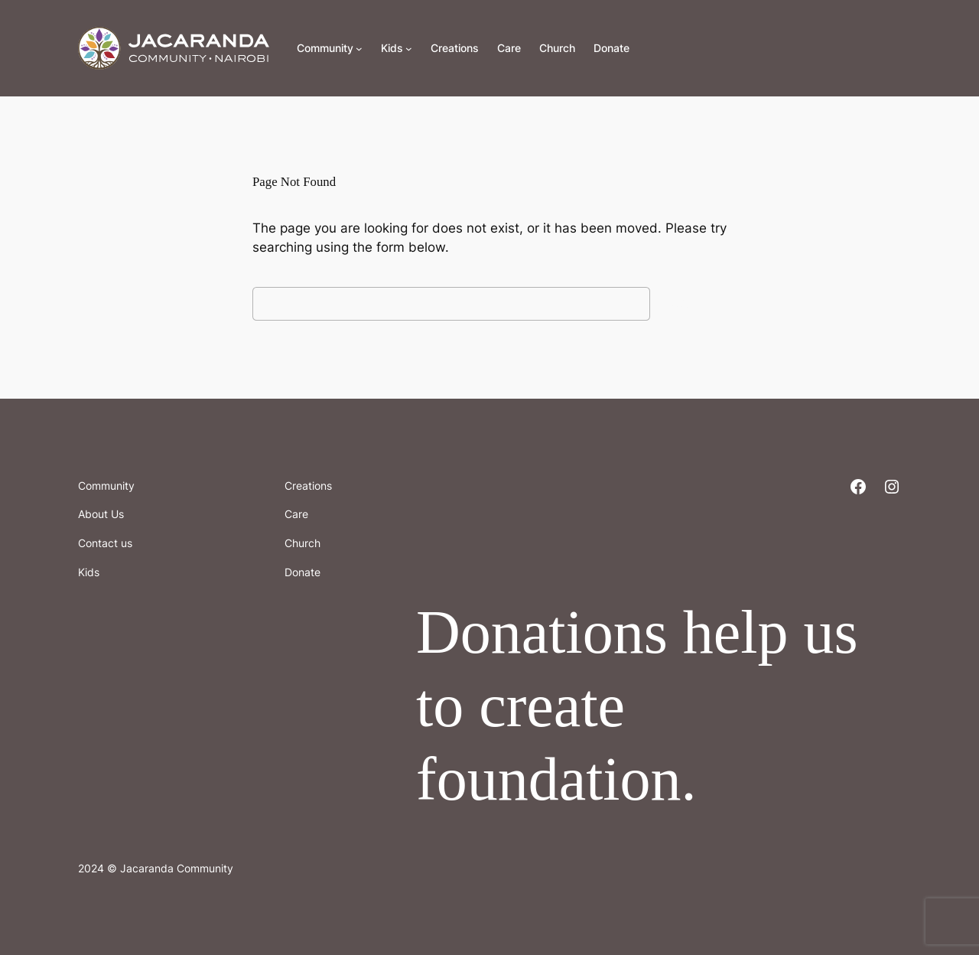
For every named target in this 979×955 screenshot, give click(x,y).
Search (692, 303)
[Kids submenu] (408, 48)
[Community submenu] (359, 48)
